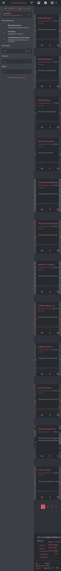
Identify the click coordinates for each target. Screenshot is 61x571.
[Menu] (3, 3)
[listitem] (17, 26)
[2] (47, 507)
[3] (52, 507)
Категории (44, 551)
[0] (39, 507)
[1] (43, 507)
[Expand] (54, 3)
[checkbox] (4, 26)
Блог (56, 554)
